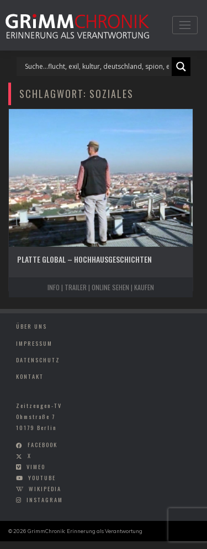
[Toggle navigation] (184, 25)
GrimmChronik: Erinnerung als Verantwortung (85, 531)
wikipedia (45, 488)
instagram (44, 499)
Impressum (34, 343)
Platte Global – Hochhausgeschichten (84, 259)
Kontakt (30, 376)
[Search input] (97, 66)
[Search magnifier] (181, 66)
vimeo (35, 466)
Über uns (31, 326)
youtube (42, 477)
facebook (42, 445)
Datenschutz (38, 359)
